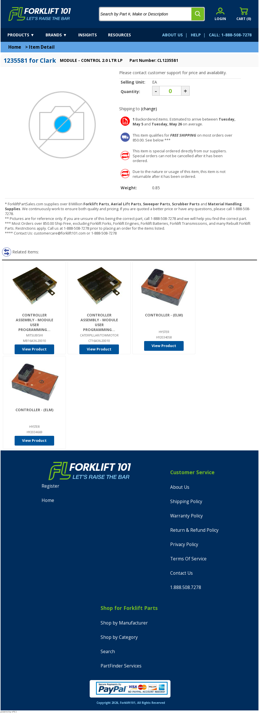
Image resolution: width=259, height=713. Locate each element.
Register (50, 486)
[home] (39, 14)
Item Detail (42, 47)
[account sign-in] (220, 14)
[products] (25, 35)
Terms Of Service (188, 559)
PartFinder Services (121, 666)
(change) (149, 108)
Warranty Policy (186, 516)
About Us (179, 487)
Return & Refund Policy (194, 530)
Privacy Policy (184, 544)
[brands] (61, 35)
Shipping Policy (186, 502)
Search (108, 652)
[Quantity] (170, 91)
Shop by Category (119, 637)
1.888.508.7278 (185, 587)
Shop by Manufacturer (124, 623)
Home (14, 47)
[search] (197, 14)
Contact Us (181, 573)
